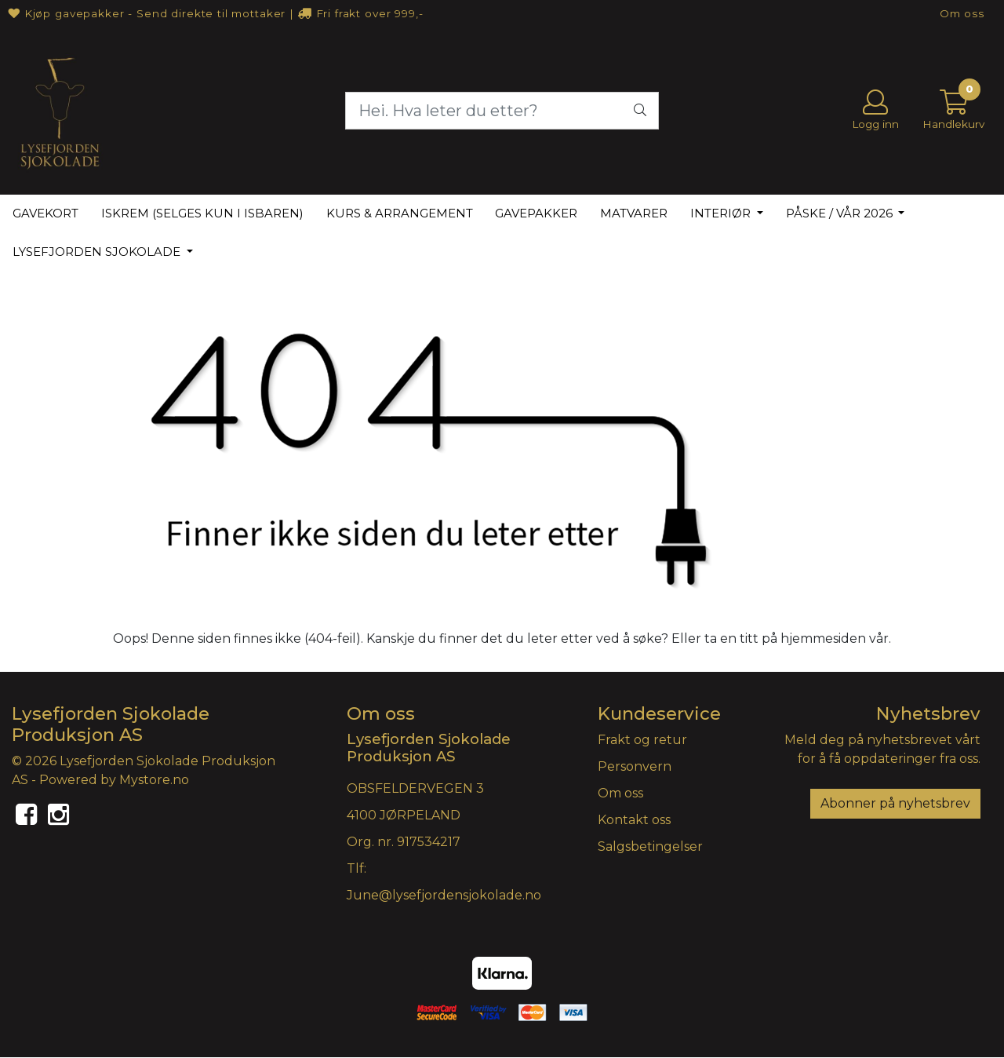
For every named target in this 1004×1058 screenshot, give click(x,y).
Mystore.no (154, 779)
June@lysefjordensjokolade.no (444, 895)
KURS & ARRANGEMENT (399, 213)
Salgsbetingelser (650, 846)
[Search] (502, 111)
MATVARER (634, 213)
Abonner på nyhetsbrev (895, 803)
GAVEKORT (45, 213)
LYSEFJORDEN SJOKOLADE (98, 251)
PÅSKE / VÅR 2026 (841, 213)
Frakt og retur (642, 739)
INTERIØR (722, 213)
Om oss (962, 13)
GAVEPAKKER (536, 213)
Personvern (634, 766)
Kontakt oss (634, 819)
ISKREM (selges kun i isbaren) (202, 213)
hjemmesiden (823, 638)
